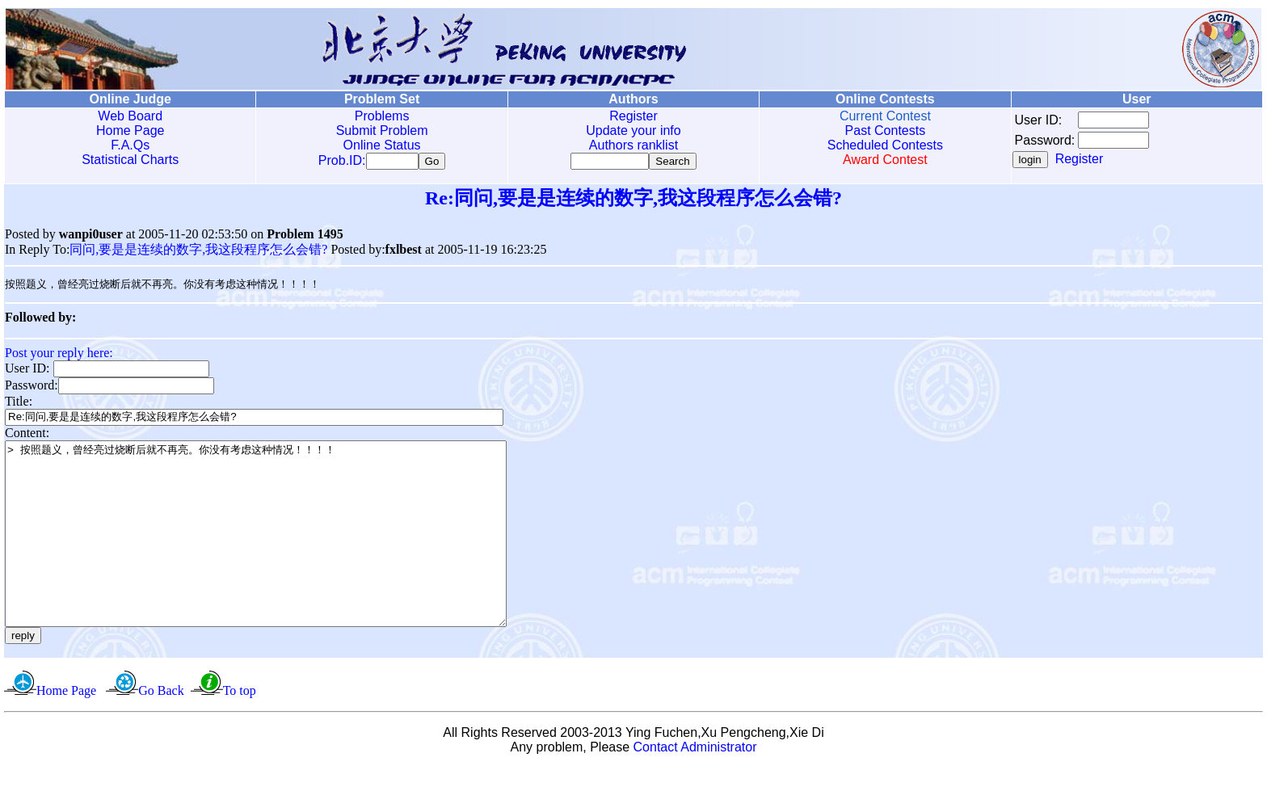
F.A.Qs (130, 145)
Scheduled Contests (885, 145)
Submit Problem (382, 130)
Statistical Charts (130, 159)
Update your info (633, 130)
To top (239, 731)
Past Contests (885, 130)
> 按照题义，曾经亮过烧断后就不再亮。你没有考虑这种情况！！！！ (286, 555)
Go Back (160, 731)
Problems (382, 116)
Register (633, 116)
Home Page (130, 130)
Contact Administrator (695, 787)
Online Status (382, 145)
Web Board (130, 116)
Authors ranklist (633, 145)
